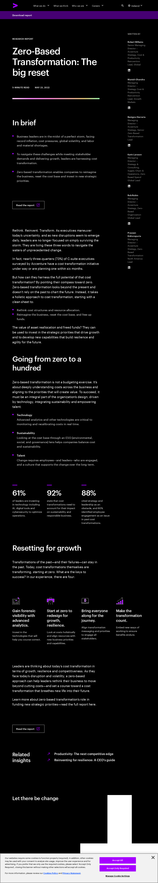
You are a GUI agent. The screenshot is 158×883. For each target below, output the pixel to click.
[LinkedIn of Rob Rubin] (129, 223)
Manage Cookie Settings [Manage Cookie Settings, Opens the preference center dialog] (118, 876)
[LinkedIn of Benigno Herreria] (129, 145)
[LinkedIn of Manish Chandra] (129, 108)
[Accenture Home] (15, 5)
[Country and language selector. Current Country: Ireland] (135, 5)
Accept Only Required (118, 868)
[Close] (153, 857)
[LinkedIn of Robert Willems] (129, 70)
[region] (79, 868)
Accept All (117, 860)
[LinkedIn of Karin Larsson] (129, 186)
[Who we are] (80, 5)
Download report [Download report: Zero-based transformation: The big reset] (22, 15)
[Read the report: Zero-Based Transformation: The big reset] (28, 205)
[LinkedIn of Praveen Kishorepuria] (129, 267)
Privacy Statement (71, 873)
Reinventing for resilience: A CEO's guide (84, 760)
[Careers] (98, 5)
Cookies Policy (50, 873)
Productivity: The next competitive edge (83, 753)
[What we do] (41, 5)
